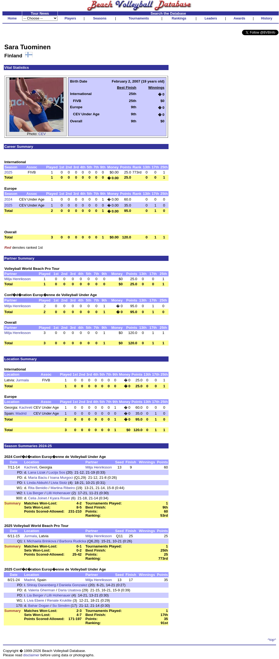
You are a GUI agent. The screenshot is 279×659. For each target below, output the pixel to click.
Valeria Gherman (41, 590)
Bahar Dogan (38, 606)
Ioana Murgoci (61, 478)
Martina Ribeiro (63, 488)
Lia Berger (35, 493)
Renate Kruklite (59, 600)
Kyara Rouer (60, 498)
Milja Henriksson (17, 279)
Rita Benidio (38, 488)
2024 (8, 199)
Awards (239, 18)
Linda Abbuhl (37, 483)
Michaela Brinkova (41, 541)
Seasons (99, 18)
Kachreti (25, 407)
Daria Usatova (69, 590)
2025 (8, 172)
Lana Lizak (36, 472)
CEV (42, 134)
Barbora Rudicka (72, 541)
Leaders (210, 18)
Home (12, 18)
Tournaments (139, 18)
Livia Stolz (59, 483)
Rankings (179, 18)
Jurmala (22, 380)
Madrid (21, 413)
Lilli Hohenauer (58, 493)
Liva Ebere (35, 600)
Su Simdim (61, 606)
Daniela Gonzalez (73, 585)
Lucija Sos (57, 472)
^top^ (272, 640)
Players (70, 18)
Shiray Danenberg (41, 585)
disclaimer (31, 655)
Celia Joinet (37, 498)
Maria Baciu (37, 478)
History (266, 18)
